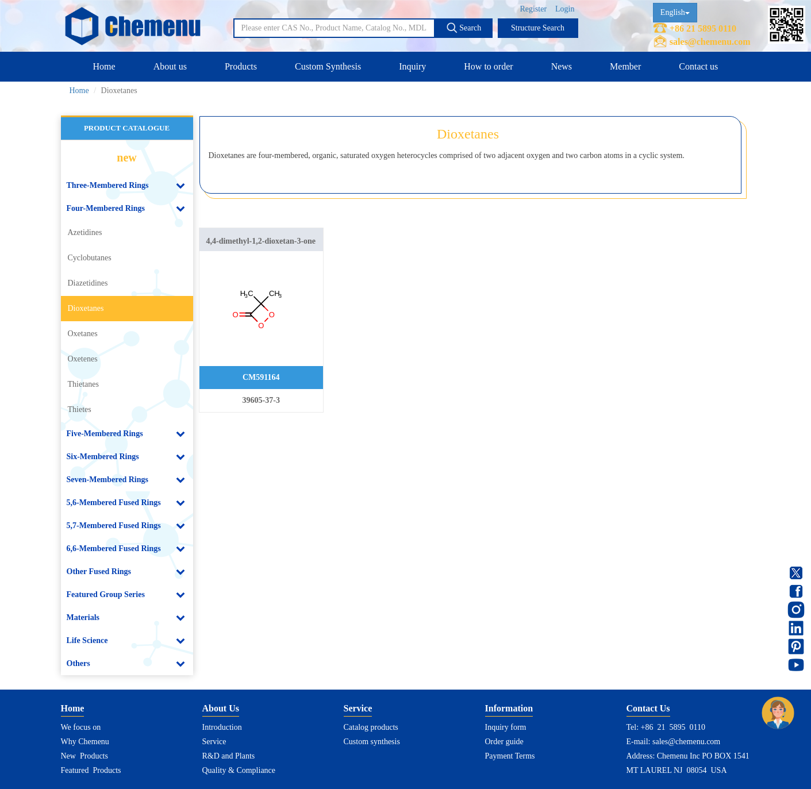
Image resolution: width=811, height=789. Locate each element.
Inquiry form (505, 727)
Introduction (222, 727)
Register (533, 9)
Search (464, 27)
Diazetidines (88, 283)
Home (104, 66)
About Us (220, 708)
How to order (488, 66)
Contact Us (648, 708)
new (126, 157)
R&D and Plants (228, 756)
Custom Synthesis (328, 66)
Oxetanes (83, 333)
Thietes (79, 409)
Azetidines (85, 232)
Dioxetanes (86, 308)
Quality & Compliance (239, 770)
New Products (84, 756)
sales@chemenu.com (710, 42)
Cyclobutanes (90, 257)
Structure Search (537, 28)
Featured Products (91, 770)
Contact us (698, 66)
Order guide (504, 741)
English (675, 12)
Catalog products (371, 727)
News (561, 66)
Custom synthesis (372, 741)
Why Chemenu (85, 741)
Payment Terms (510, 756)
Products (241, 66)
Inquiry (412, 66)
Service (214, 741)
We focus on (81, 727)
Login (564, 9)
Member (625, 66)
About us (170, 66)
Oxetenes (83, 359)
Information (509, 708)
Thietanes (83, 384)
